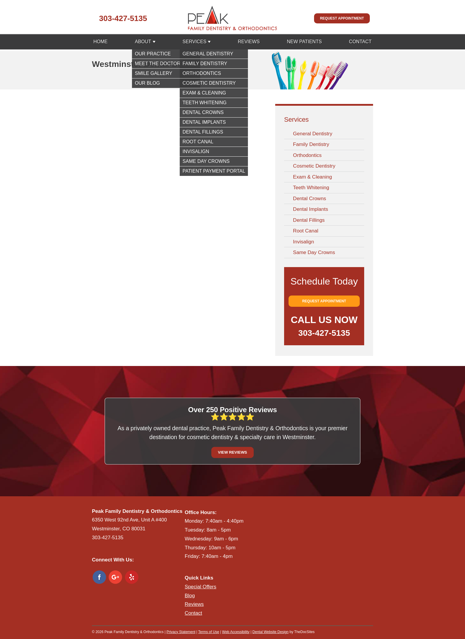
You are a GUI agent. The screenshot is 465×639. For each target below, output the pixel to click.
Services (195, 41)
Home (100, 41)
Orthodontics (307, 155)
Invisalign (303, 242)
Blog (190, 595)
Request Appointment (342, 18)
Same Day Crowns (314, 252)
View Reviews (232, 452)
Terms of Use (208, 632)
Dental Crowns (309, 198)
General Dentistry (312, 134)
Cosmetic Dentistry (314, 166)
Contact (360, 41)
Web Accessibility (235, 632)
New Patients (304, 41)
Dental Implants (310, 209)
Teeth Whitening (311, 187)
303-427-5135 (123, 18)
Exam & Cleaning (312, 177)
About (143, 41)
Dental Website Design (270, 632)
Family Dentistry (311, 144)
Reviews (249, 41)
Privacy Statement (180, 632)
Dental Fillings (309, 220)
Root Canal (305, 231)
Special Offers (200, 587)
